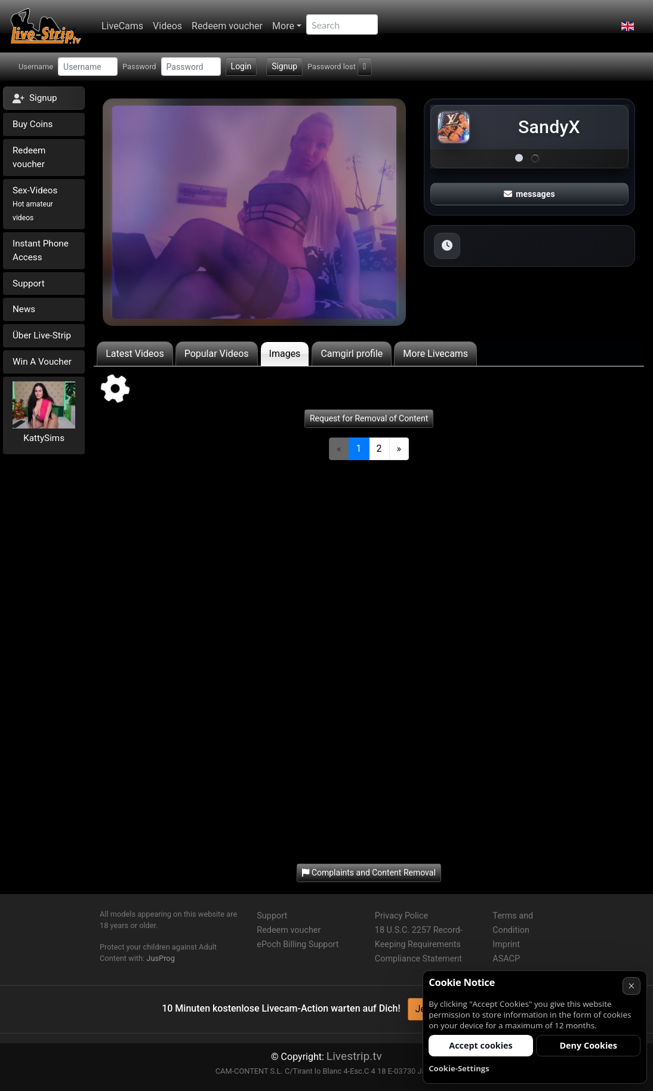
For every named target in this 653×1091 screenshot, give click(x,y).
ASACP (506, 959)
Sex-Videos (35, 204)
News (24, 309)
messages (529, 194)
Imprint (506, 944)
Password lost (331, 66)
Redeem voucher (227, 26)
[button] (628, 26)
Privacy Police (401, 916)
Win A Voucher (42, 361)
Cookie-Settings (459, 1068)
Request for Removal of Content (369, 418)
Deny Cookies (588, 1045)
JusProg (160, 958)
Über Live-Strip (42, 335)
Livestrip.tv (354, 1056)
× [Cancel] (631, 986)
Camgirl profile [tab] (352, 353)
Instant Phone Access (41, 250)
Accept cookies (481, 1045)
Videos (167, 26)
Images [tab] (285, 353)
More (283, 26)
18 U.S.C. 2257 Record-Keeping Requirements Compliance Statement (419, 944)
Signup (284, 66)
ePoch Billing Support (297, 944)
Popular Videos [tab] (216, 353)
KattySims (43, 438)
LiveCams (122, 26)
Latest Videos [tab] (135, 353)
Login (241, 66)
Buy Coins (33, 124)
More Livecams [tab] (435, 353)
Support (29, 283)
